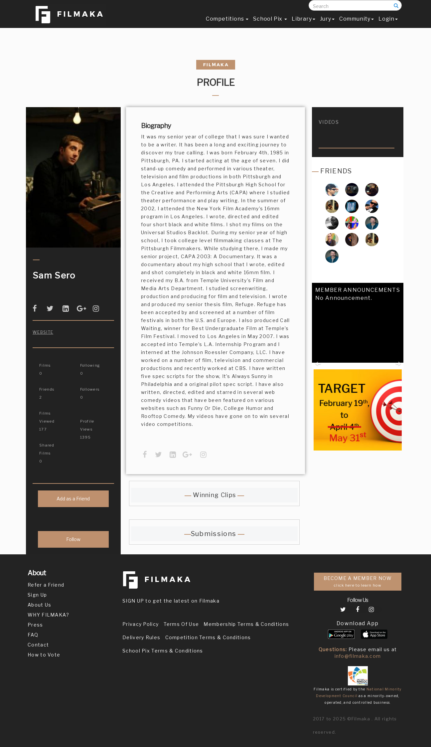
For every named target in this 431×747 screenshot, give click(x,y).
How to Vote (44, 654)
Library (303, 25)
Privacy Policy (140, 624)
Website (43, 332)
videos (329, 122)
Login (388, 25)
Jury (327, 25)
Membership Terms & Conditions (246, 624)
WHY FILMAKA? (49, 615)
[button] (317, 351)
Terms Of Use (181, 624)
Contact (38, 645)
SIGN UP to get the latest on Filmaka (170, 601)
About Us (39, 605)
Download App (358, 623)
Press (35, 625)
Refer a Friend (46, 585)
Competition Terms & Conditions (208, 637)
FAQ (33, 635)
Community (356, 25)
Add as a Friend (73, 498)
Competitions (227, 25)
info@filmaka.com (358, 656)
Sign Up (37, 595)
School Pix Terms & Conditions (162, 651)
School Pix (270, 25)
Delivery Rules (141, 637)
